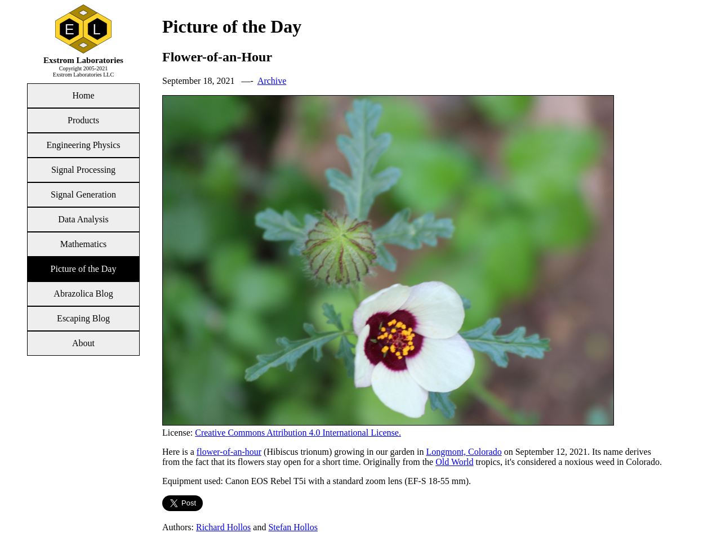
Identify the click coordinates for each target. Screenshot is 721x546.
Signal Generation (83, 194)
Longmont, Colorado (463, 452)
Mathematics (83, 244)
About (83, 343)
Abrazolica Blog (83, 293)
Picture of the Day (84, 269)
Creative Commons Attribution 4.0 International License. (298, 432)
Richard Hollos (223, 527)
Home (83, 95)
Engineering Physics (83, 145)
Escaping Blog (83, 318)
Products (83, 120)
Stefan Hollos (293, 527)
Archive (272, 81)
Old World (454, 462)
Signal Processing (83, 169)
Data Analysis (83, 219)
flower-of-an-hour (229, 452)
